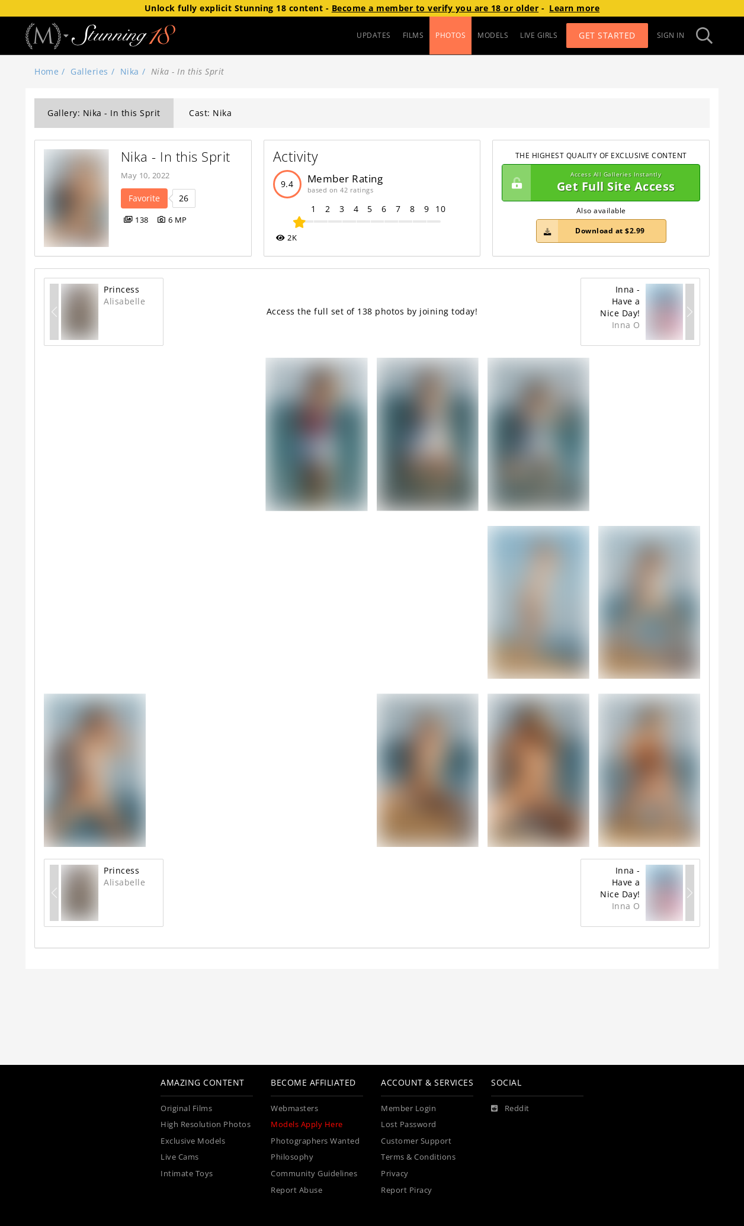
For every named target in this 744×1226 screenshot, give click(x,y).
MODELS (492, 35)
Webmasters (294, 1108)
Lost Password (409, 1124)
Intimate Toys (187, 1174)
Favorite (144, 198)
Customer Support (416, 1141)
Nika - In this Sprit (175, 156)
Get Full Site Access (598, 183)
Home (46, 71)
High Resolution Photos (206, 1124)
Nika (129, 71)
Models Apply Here (307, 1124)
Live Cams (180, 1157)
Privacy (395, 1174)
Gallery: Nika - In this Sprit (104, 112)
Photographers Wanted (315, 1141)
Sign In (671, 35)
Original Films (186, 1108)
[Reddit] (510, 1108)
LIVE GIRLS (538, 35)
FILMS (413, 35)
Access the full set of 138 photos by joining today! (372, 311)
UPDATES (374, 35)
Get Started (607, 35)
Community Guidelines (314, 1174)
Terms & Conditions (418, 1157)
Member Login (408, 1108)
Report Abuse (296, 1190)
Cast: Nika (210, 112)
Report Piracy (406, 1190)
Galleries (89, 71)
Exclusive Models (193, 1141)
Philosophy (292, 1157)
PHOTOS (450, 35)
